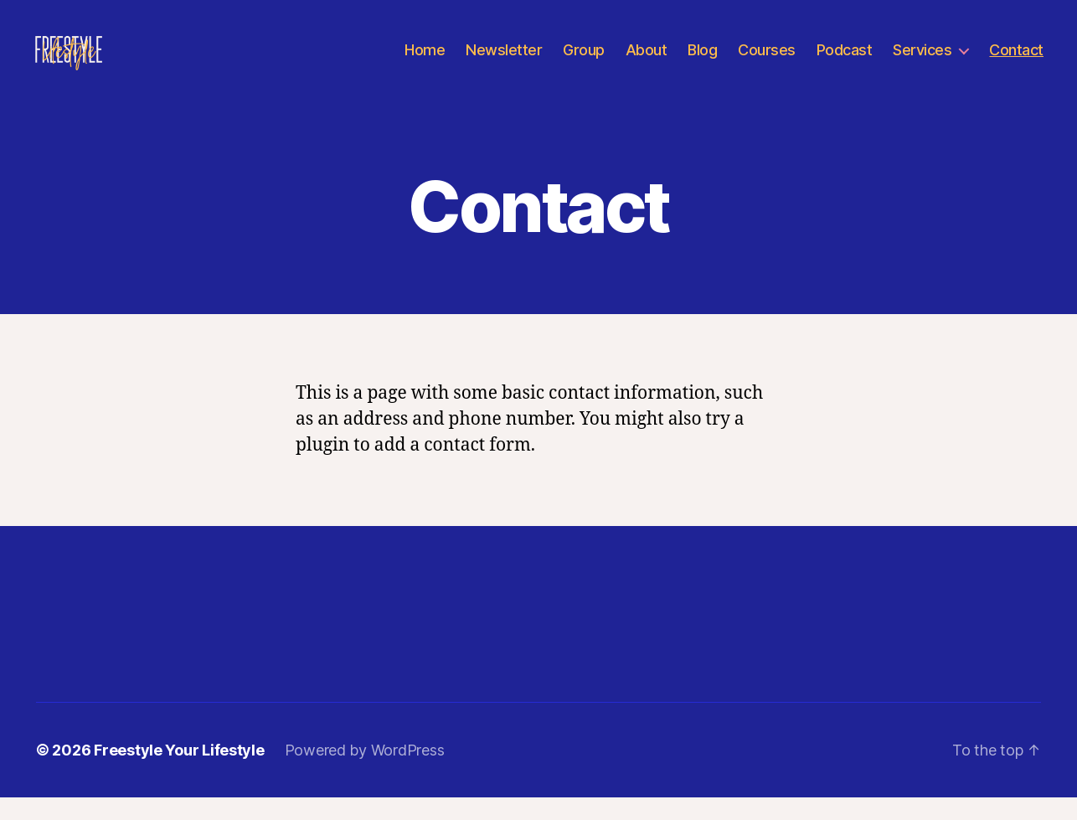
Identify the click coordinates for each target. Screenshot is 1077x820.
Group (584, 61)
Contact (1016, 61)
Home (425, 61)
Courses (767, 61)
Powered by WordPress (365, 772)
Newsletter (504, 61)
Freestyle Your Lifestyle (179, 772)
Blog (702, 61)
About (646, 61)
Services (922, 61)
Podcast (845, 61)
